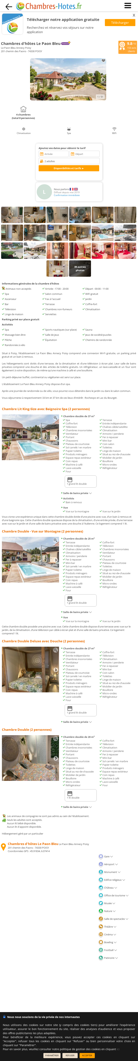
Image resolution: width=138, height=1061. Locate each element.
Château (107, 887)
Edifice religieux (111, 880)
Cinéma (107, 934)
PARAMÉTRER (52, 1055)
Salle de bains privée (76, 493)
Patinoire (108, 958)
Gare (105, 856)
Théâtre (107, 926)
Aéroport (108, 864)
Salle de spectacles (113, 919)
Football (107, 950)
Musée (106, 903)
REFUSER (70, 1055)
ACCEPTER (87, 1055)
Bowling (107, 942)
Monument (109, 872)
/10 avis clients (127, 47)
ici (118, 1049)
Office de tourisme (113, 895)
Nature (107, 911)
